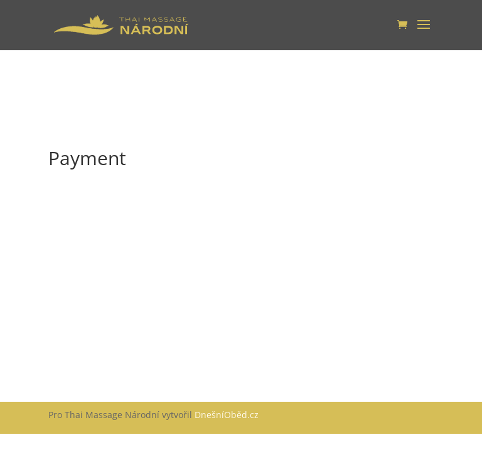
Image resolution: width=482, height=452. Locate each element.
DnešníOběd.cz (228, 415)
